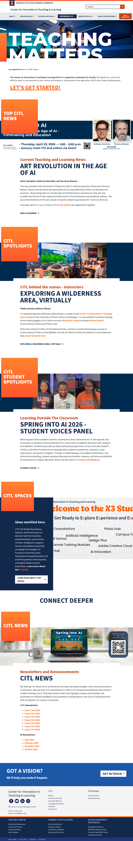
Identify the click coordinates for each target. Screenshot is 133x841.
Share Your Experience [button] (106, 16)
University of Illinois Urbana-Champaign (34, 3)
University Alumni (55, 824)
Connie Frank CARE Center (98, 832)
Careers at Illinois (15, 827)
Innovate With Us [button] (85, 16)
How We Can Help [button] (26, 16)
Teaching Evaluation (56, 803)
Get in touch (112, 774)
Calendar (51, 806)
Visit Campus (13, 832)
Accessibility (41, 839)
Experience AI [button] (66, 16)
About (50, 795)
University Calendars (56, 829)
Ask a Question (125, 16)
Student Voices (28, 468)
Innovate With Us (55, 801)
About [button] (11, 16)
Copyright (33, 839)
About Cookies (12, 839)
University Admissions (16, 824)
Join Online (64, 205)
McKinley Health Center (97, 829)
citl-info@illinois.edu (19, 813)
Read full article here (35, 335)
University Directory (56, 832)
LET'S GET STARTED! (35, 87)
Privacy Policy (23, 839)
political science (72, 320)
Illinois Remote (94, 798)
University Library (95, 835)
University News (14, 829)
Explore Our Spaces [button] (46, 16)
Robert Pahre (96, 320)
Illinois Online (93, 795)
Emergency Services (95, 827)
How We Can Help (55, 798)
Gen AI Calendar (28, 213)
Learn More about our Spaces (29, 579)
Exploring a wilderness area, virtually (40, 344)
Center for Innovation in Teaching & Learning (36, 9)
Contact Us (52, 809)
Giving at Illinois (54, 827)
